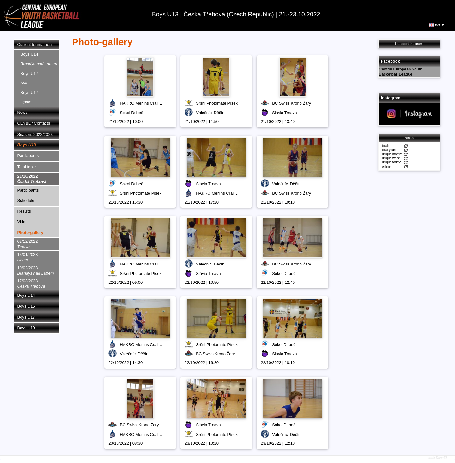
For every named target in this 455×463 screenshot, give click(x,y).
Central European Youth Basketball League (400, 72)
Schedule (25, 200)
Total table (26, 166)
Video (22, 221)
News (22, 112)
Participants (28, 155)
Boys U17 (29, 78)
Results (24, 211)
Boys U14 (39, 59)
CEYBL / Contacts (33, 123)
